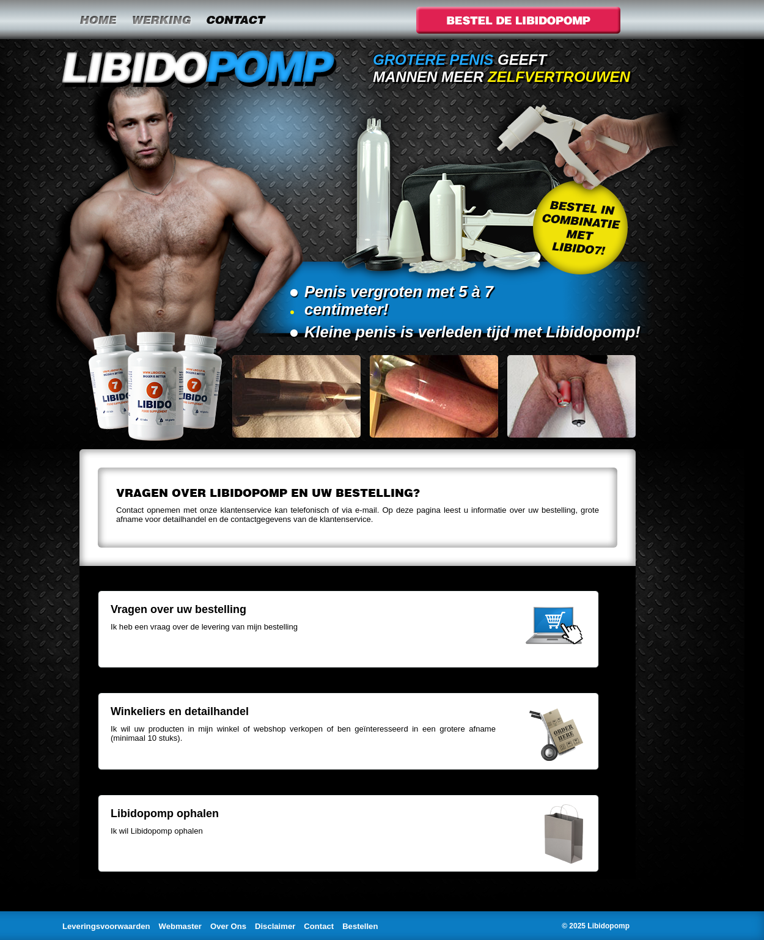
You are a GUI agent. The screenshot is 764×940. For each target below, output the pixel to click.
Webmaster (180, 926)
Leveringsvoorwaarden (106, 926)
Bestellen (360, 926)
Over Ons (228, 926)
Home (97, 19)
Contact (235, 19)
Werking (161, 19)
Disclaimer (275, 926)
